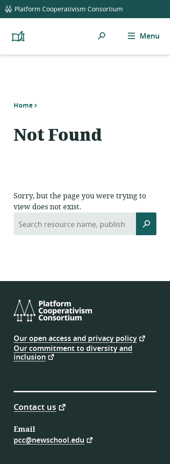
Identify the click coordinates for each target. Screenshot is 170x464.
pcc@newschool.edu (49, 439)
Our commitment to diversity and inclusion (73, 353)
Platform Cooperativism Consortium (64, 9)
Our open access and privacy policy (75, 338)
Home (23, 105)
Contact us (35, 406)
